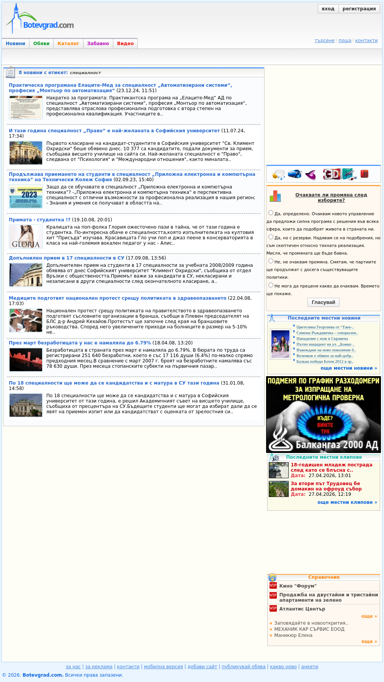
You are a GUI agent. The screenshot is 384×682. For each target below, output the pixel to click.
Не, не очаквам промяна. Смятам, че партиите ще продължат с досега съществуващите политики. (321, 269)
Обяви (41, 43)
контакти (366, 40)
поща (344, 40)
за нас (73, 666)
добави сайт (202, 666)
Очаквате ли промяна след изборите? (332, 197)
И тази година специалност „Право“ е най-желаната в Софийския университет (114, 130)
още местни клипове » (347, 502)
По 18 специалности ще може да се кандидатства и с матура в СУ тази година (114, 383)
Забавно (98, 43)
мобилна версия (163, 666)
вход (328, 8)
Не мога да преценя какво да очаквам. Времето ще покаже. (322, 289)
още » (369, 616)
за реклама (99, 666)
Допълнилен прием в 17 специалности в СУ (66, 258)
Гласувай (323, 302)
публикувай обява (244, 666)
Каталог (68, 43)
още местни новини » (349, 368)
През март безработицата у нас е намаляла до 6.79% (80, 343)
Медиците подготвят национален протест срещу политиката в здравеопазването (118, 298)
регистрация (359, 8)
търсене (325, 40)
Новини (15, 43)
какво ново (283, 666)
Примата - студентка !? (39, 219)
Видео (125, 43)
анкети (310, 666)
